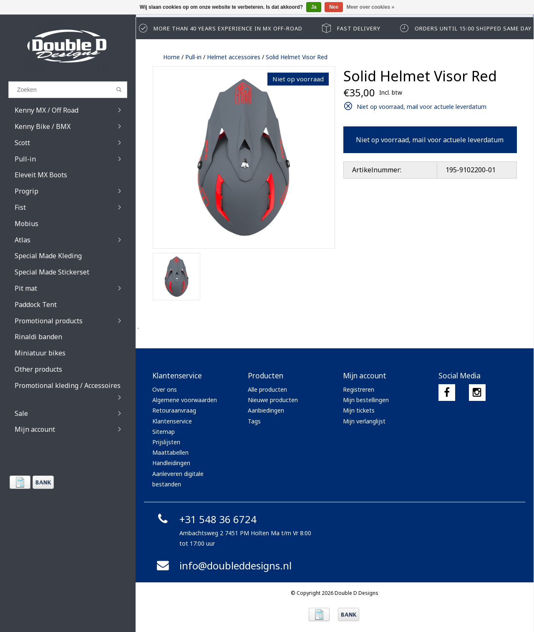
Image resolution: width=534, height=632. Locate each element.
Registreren (358, 389)
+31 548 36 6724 (205, 519)
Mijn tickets (359, 410)
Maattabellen (170, 452)
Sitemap (163, 432)
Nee (333, 7)
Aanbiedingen (266, 410)
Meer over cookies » (371, 7)
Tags (254, 421)
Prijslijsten (166, 442)
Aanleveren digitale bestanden (178, 479)
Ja (313, 7)
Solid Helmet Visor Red (296, 57)
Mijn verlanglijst (364, 421)
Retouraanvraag (174, 410)
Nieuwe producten (273, 400)
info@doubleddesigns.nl (223, 565)
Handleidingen (171, 463)
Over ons (164, 389)
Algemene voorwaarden (184, 400)
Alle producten (267, 389)
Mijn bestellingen (366, 400)
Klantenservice (172, 421)
